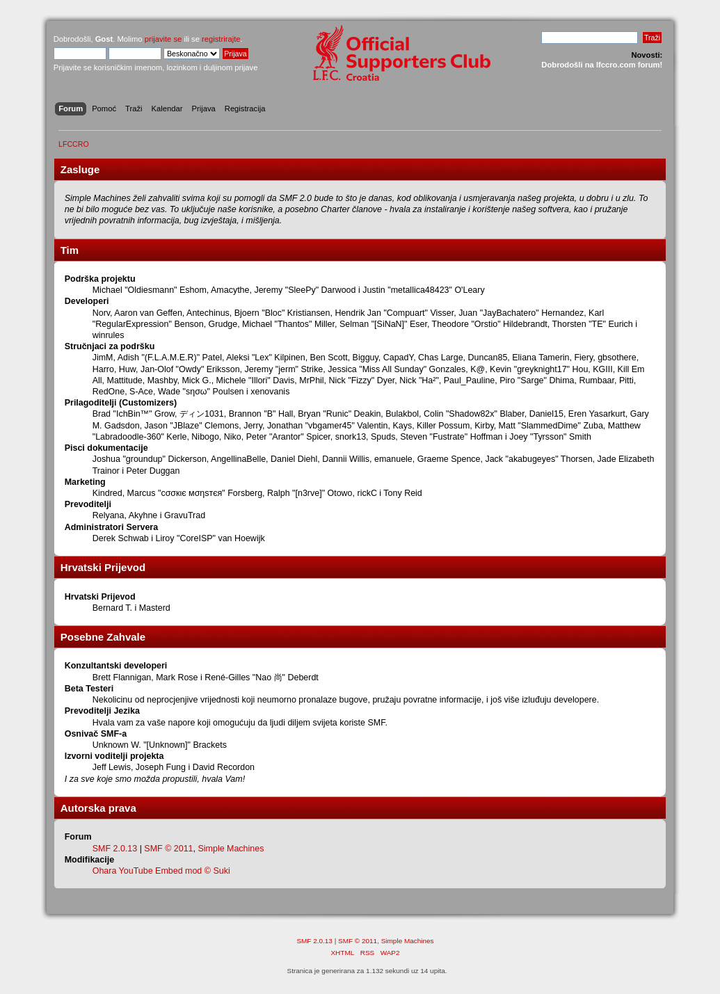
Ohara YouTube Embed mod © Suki (161, 871)
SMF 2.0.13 (115, 848)
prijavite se (163, 39)
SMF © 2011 (168, 848)
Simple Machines (231, 848)
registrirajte (221, 39)
